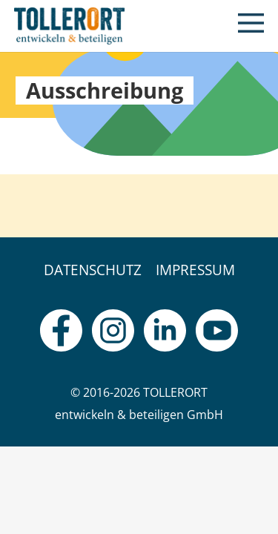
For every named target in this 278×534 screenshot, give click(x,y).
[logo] (69, 25)
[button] (251, 26)
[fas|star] (61, 330)
